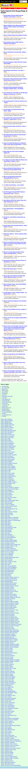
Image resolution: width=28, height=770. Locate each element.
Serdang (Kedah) (6, 412)
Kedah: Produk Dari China (7, 680)
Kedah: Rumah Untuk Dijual (8, 702)
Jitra (3, 395)
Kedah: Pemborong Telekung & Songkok (11, 624)
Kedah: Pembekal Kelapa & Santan (10, 585)
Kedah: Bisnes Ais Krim (6, 429)
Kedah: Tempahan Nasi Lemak (8, 749)
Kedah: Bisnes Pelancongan (8, 459)
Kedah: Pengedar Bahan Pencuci (9, 638)
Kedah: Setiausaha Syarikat (7, 711)
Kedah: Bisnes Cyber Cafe (7, 437)
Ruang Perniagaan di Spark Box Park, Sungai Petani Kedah (15, 62)
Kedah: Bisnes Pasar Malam (8, 457)
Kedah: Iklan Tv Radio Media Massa (10, 500)
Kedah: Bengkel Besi (6, 422)
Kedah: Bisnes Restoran (7, 464)
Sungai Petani (5, 415)
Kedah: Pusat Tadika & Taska (8, 695)
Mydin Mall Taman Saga (10, 269)
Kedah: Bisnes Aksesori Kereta (8, 430)
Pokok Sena (5, 410)
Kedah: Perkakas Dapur (6, 665)
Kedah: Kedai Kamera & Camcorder (10, 517)
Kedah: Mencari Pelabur (7, 558)
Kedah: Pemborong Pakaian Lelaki (9, 620)
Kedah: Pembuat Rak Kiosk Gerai (9, 632)
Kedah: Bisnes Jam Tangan (7, 449)
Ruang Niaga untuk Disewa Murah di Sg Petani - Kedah (14, 110)
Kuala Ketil (5, 400)
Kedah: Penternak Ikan (6, 654)
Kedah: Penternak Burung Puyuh (9, 652)
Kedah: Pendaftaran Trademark (8, 635)
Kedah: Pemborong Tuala (7, 627)
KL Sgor (4, 8)
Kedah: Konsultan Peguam (7, 536)
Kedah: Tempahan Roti (6, 751)
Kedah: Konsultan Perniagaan (8, 537)
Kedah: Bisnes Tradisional (7, 479)
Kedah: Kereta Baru (5, 524)
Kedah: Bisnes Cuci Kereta (7, 436)
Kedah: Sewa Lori (5, 717)
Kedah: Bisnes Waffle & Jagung (9, 482)
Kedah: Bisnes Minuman (7, 456)
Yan (3, 416)
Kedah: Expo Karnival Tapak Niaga (9, 489)
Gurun (3, 392)
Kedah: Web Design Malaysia (8, 762)
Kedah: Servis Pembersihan (7, 707)
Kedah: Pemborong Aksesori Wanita (10, 603)
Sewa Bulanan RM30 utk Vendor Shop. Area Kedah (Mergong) (15, 200)
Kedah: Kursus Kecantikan (7, 553)
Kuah (3, 398)
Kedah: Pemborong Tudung (8, 628)
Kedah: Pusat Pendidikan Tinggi (9, 692)
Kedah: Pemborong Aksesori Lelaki (9, 601)
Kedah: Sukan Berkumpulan (8, 729)
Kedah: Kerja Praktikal (6, 531)
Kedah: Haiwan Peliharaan (7, 491)
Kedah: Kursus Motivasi (7, 556)
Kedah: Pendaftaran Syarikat (8, 634)
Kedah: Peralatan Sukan (7, 662)
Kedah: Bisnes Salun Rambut (8, 467)
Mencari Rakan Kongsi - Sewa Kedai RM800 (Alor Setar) (15, 284)
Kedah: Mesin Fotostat (6, 560)
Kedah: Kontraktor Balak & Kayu (9, 541)
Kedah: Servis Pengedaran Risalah (9, 708)
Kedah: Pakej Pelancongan (7, 570)
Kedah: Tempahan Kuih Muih (8, 746)
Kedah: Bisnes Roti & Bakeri (8, 466)
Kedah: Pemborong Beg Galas (8, 605)
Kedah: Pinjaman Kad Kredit (8, 672)
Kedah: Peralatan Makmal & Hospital (10, 660)
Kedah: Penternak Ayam (7, 651)
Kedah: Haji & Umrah (6, 493)
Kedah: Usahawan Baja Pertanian (9, 756)
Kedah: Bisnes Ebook (6, 440)
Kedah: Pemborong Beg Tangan (9, 607)
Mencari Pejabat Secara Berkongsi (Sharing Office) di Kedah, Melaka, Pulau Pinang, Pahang (15, 27)
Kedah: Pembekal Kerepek (7, 587)
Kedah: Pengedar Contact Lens (8, 641)
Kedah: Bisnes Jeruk (6, 450)
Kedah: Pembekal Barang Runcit (9, 580)
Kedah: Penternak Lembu (7, 657)
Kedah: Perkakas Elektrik (7, 667)
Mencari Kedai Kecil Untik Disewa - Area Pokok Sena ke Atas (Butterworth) (14, 168)
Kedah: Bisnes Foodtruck (7, 442)
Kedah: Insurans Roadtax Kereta (9, 506)
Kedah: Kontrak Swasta (6, 538)
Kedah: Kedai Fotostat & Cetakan (9, 511)
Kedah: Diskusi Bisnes (6, 486)
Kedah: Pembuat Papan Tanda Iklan (10, 630)
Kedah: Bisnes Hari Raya (7, 445)
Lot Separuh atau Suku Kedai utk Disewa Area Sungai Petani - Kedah (15, 160)
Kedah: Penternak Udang (7, 658)
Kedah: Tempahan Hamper (7, 738)
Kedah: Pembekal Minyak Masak (9, 596)
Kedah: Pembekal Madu (7, 593)
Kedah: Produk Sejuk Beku (7, 681)
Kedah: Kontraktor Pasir (7, 547)
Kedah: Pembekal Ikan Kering (8, 584)
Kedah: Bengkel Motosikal (7, 425)
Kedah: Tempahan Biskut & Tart (9, 736)
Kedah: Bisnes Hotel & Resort (8, 446)
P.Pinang (22, 8)
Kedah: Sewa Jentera (6, 714)
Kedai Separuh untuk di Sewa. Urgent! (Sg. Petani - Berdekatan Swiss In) (14, 346)
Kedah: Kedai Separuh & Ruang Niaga (10, 520)
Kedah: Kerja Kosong (6, 530)
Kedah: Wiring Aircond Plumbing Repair (11, 765)
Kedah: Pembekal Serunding (8, 598)
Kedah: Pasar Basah (6, 574)
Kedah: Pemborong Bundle (7, 608)
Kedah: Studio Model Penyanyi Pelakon (11, 725)
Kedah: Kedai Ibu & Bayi (7, 514)
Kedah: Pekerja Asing (6, 576)
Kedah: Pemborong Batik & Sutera (9, 604)
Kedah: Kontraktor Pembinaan (8, 548)
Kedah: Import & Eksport (7, 501)
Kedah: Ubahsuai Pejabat (7, 752)
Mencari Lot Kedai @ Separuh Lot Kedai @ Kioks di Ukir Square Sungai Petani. (15, 143)
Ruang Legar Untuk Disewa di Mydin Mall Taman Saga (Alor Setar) (14, 276)
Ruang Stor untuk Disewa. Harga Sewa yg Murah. (14, 217)
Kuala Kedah (5, 399)
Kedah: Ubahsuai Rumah (7, 754)
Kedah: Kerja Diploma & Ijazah (8, 527)
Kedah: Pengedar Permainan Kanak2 (10, 644)
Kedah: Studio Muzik (6, 727)
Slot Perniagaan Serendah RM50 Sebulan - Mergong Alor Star (14, 192)
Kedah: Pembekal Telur (6, 600)
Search (7, 1)
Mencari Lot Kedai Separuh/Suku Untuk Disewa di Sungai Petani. (14, 252)
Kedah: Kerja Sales (5, 533)
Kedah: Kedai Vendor (6, 523)
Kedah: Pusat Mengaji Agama (8, 691)
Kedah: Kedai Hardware (7, 513)
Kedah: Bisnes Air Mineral (7, 427)
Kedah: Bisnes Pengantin (7, 460)
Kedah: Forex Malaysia (6, 490)
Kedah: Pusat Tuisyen (6, 697)
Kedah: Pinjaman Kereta (7, 674)
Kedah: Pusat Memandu (7, 689)
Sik (3, 413)
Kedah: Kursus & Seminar (7, 551)
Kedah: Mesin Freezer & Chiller (9, 561)
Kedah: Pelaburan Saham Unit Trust (10, 577)
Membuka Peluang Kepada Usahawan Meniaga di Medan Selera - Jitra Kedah (13, 87)
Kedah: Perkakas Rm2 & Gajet (8, 668)
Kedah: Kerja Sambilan (6, 534)
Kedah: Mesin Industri (6, 563)
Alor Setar (4, 387)
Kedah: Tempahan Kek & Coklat (9, 744)
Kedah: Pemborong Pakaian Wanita (9, 623)
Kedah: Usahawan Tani (6, 759)
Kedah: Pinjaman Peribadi (7, 675)
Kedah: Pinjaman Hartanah (7, 671)
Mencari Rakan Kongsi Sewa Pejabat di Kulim (15, 35)
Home (2, 1)
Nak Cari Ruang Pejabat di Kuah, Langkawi (15, 309)
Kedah (15, 8)
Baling (3, 389)
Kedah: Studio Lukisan (6, 724)
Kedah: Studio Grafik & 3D (7, 722)
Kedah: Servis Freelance (7, 704)
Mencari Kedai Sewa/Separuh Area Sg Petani (15, 301)
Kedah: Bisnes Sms (5, 472)
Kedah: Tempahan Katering (7, 742)
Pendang (4, 409)
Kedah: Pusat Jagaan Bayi (7, 687)
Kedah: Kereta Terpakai (6, 526)
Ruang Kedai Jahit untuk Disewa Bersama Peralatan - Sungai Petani (14, 118)
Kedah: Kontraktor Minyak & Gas (9, 546)
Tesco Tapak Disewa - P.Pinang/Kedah (13, 208)
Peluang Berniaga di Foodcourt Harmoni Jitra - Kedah (15, 101)
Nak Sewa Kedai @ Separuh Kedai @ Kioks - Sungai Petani (15, 135)
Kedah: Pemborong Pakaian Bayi (9, 617)
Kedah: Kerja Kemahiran (7, 529)
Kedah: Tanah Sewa (6, 734)
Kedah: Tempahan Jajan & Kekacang (10, 739)
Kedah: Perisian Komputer (7, 664)
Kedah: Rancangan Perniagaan (8, 698)
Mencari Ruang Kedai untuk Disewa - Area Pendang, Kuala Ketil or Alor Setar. (14, 371)
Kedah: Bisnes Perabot (6, 462)
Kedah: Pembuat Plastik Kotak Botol (10, 631)
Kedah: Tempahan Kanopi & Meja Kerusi (11, 741)
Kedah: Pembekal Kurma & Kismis (9, 591)
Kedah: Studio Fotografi (7, 721)
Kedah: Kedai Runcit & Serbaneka (9, 519)
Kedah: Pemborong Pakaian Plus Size (10, 621)
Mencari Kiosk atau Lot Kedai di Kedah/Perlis (15, 317)
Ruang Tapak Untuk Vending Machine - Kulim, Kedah (15, 226)
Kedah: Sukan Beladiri (6, 728)
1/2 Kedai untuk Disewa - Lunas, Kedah (14, 185)
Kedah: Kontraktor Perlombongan (9, 550)
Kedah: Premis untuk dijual (7, 678)
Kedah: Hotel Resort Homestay (8, 497)
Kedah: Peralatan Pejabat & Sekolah (10, 661)
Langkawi (4, 405)
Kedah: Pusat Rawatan (6, 694)
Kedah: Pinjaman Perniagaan (8, 677)
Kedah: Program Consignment (8, 682)
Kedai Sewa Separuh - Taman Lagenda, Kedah (15, 234)
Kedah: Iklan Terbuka (6, 499)
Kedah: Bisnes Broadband (7, 432)
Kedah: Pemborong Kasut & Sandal (10, 613)
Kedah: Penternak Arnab (7, 650)
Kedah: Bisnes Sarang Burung (8, 469)
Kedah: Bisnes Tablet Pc (7, 477)
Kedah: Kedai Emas (5, 510)
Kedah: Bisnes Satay (6, 470)
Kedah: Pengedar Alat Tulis (7, 637)
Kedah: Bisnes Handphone (7, 443)
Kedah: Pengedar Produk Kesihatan (10, 647)
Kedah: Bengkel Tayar (6, 426)
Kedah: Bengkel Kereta (6, 423)
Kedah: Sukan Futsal (6, 731)
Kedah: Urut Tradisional (7, 755)
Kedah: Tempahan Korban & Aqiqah (10, 745)
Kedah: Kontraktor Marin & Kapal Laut (10, 544)
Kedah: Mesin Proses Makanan (8, 566)
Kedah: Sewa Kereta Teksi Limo (9, 715)
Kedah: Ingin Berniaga (6, 503)
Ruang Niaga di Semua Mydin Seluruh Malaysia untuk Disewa (13, 16)
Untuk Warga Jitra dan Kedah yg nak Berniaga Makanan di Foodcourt (15, 93)
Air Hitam (4, 386)
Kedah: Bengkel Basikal (7, 420)
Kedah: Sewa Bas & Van (7, 712)
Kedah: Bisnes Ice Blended (7, 447)
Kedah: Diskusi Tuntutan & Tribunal (10, 487)
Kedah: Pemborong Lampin (8, 614)
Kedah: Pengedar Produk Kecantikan (10, 645)
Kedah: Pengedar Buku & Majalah (9, 640)
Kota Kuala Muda (6, 396)
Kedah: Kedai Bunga (6, 507)
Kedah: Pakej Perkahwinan (7, 571)
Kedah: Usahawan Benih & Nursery (10, 758)
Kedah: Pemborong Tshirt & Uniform (10, 625)
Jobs (10, 1)
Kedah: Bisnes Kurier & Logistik (9, 454)
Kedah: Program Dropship (7, 684)
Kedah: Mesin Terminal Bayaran (9, 567)
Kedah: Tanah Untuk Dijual (7, 735)
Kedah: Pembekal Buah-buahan (9, 583)
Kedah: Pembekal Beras (7, 581)
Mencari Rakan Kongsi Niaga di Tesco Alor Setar (14, 363)
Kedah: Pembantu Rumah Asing (9, 578)
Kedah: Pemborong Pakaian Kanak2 (10, 618)
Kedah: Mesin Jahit (5, 564)
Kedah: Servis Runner (6, 709)
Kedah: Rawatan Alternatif (7, 699)
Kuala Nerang (5, 402)
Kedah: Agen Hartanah (6, 419)
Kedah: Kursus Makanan (7, 554)
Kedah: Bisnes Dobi (6, 439)
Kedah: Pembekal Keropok (7, 588)
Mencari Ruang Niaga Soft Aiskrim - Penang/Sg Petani (13, 177)
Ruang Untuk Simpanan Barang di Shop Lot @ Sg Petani (15, 261)
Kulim (3, 403)
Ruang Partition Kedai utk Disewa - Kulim (14, 126)
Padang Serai (5, 407)
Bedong (4, 390)
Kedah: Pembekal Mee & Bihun (9, 594)
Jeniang (4, 393)
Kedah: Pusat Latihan (6, 688)
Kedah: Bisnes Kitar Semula (8, 452)
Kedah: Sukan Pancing (6, 732)
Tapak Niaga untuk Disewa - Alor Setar (13, 70)
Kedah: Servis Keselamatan (7, 705)
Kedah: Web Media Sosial (7, 764)
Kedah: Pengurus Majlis (7, 648)
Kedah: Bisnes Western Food (8, 483)
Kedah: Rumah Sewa (6, 701)
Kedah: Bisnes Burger (6, 433)
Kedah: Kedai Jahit (5, 516)
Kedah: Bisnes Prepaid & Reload (9, 463)
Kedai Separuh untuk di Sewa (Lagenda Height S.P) (14, 152)
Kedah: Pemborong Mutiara (8, 615)
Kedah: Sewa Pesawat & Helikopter (10, 718)
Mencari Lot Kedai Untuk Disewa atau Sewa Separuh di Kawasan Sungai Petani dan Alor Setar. (15, 243)
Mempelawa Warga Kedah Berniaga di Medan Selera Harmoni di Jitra (15, 79)
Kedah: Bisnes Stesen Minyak (8, 476)
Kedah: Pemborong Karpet (7, 611)
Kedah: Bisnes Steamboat (7, 474)
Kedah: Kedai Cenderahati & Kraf (9, 509)
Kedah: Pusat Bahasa (6, 685)
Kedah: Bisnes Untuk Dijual (7, 480)
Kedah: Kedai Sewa (5, 521)
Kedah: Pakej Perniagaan (7, 573)
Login (14, 1)
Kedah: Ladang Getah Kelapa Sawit (10, 557)
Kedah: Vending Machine (7, 761)
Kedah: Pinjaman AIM (6, 670)
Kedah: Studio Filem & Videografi (9, 719)
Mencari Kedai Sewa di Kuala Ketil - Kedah (14, 52)
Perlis (9, 8)
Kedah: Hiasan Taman (6, 496)
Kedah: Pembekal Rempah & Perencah (10, 597)
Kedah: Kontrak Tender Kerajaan (9, 540)
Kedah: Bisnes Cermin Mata (7, 434)
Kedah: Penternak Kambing (8, 655)
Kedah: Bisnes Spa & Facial (8, 473)
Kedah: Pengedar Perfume (7, 642)
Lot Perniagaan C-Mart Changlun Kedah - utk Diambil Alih (15, 293)
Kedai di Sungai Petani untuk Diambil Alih (14, 354)
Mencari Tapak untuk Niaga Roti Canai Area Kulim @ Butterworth (15, 338)
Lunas (3, 406)
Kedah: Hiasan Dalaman (7, 494)
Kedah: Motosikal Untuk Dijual (8, 568)
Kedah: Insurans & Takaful (7, 504)
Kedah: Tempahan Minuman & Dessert (10, 748)
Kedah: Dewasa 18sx (6, 484)
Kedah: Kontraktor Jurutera (7, 543)
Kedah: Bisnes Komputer (7, 453)
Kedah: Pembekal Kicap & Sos (8, 590)
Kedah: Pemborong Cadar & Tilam (9, 610)
